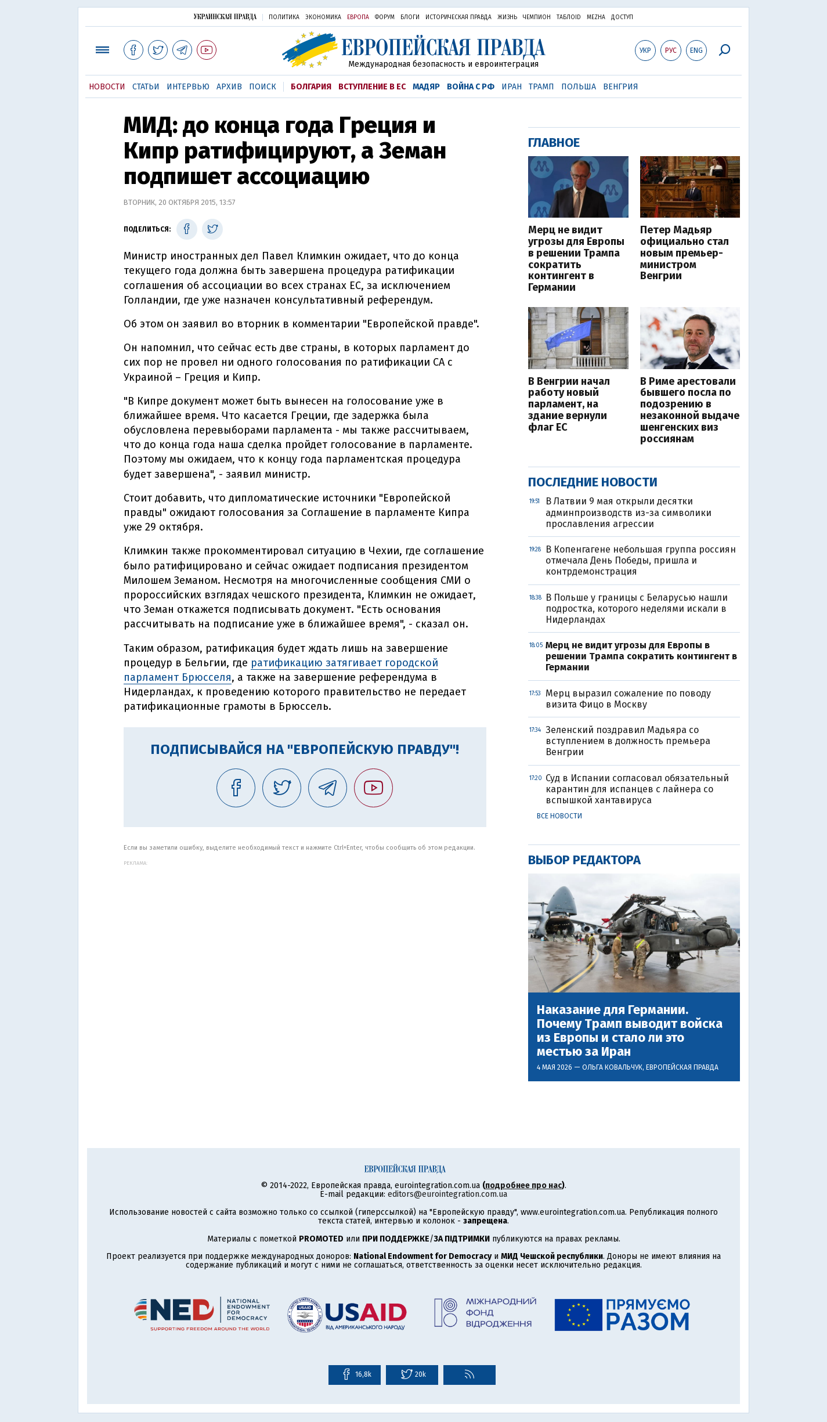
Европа (358, 17)
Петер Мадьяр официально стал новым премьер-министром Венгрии (684, 253)
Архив (229, 87)
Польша (578, 87)
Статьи (146, 87)
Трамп (541, 87)
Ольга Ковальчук (612, 1067)
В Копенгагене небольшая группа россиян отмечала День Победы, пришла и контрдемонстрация (641, 560)
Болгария (311, 87)
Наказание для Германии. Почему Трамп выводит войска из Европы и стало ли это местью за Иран (630, 1031)
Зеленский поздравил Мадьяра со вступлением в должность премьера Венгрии (628, 740)
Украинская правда (225, 16)
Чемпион (537, 17)
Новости (107, 87)
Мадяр (426, 87)
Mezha (596, 17)
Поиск (262, 87)
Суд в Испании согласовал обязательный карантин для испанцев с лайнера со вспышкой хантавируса (637, 789)
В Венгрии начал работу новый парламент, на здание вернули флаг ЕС (569, 405)
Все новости (559, 816)
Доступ (622, 17)
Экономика (323, 17)
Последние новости (593, 482)
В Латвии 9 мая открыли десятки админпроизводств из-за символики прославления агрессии (629, 512)
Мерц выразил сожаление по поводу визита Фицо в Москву (628, 699)
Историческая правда (458, 17)
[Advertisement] (305, 947)
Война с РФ (470, 87)
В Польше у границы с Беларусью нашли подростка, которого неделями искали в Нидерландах (637, 608)
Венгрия (620, 87)
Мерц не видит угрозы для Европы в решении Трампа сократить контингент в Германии (576, 259)
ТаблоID (569, 17)
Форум (385, 17)
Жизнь (507, 17)
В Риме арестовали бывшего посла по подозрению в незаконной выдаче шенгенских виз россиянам (689, 410)
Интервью (188, 87)
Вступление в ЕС (372, 87)
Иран (511, 87)
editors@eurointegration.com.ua (447, 1194)
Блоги (410, 17)
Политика (284, 17)
